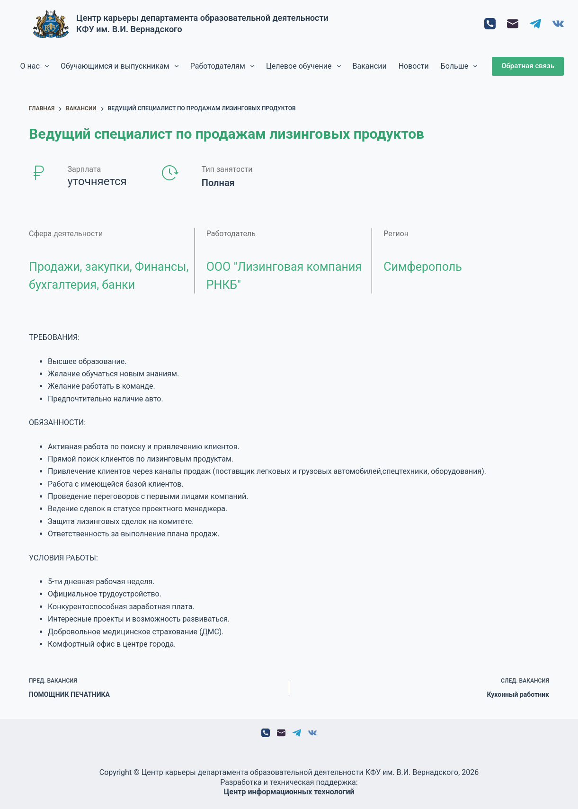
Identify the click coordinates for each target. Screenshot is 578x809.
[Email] (512, 23)
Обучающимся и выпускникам (121, 66)
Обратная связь (527, 66)
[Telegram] (535, 23)
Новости (414, 66)
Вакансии (370, 66)
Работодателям (224, 66)
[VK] (558, 23)
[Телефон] (490, 23)
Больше (461, 66)
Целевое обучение (305, 66)
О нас (36, 66)
